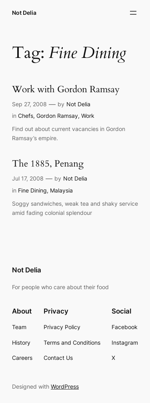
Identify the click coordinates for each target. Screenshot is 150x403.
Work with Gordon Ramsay (66, 89)
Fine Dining (32, 190)
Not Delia (24, 12)
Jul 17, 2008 (28, 178)
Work (87, 115)
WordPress (65, 386)
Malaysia (61, 190)
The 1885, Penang (48, 164)
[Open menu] (133, 13)
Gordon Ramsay (57, 115)
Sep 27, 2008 (29, 104)
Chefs (25, 115)
